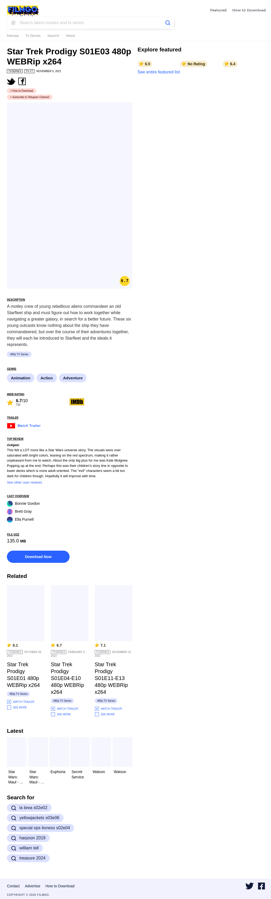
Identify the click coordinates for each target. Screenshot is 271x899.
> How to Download (21, 90)
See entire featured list (159, 72)
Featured (218, 10)
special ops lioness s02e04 (40, 828)
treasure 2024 (28, 858)
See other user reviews (24, 482)
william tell (25, 848)
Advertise (32, 886)
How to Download (249, 10)
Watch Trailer (24, 425)
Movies (13, 36)
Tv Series (33, 36)
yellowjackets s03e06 (35, 818)
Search (53, 36)
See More (17, 707)
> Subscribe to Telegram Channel (29, 97)
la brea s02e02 (29, 808)
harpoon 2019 (28, 838)
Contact (13, 886)
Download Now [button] (38, 557)
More (70, 36)
